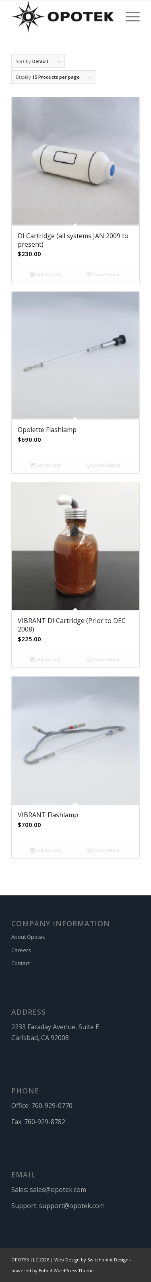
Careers (21, 950)
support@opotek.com (72, 1205)
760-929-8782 (44, 1121)
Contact (20, 963)
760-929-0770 (51, 1105)
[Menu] (129, 16)
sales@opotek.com (58, 1189)
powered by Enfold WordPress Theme (52, 1270)
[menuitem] (129, 16)
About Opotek (28, 936)
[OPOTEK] (62, 16)
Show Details (103, 274)
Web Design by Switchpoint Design (91, 1260)
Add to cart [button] (45, 274)
